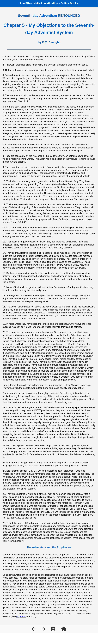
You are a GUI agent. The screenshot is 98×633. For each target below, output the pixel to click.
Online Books (69, 3)
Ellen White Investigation (41, 3)
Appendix (21, 616)
